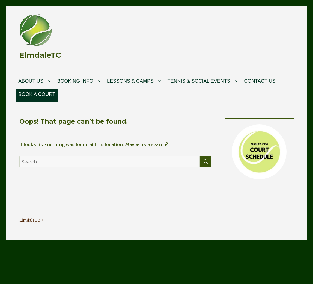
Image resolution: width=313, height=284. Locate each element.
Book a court (36, 94)
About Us (30, 81)
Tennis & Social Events (198, 81)
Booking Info (75, 81)
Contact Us (259, 81)
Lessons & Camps (130, 81)
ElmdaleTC (40, 55)
